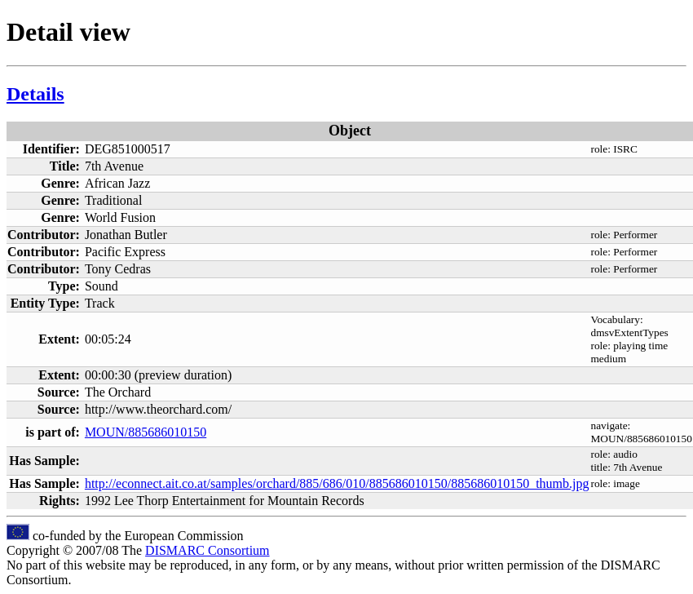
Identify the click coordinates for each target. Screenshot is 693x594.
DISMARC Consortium (207, 550)
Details (35, 93)
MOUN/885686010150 (145, 432)
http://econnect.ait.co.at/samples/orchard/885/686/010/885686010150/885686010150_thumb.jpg (337, 483)
